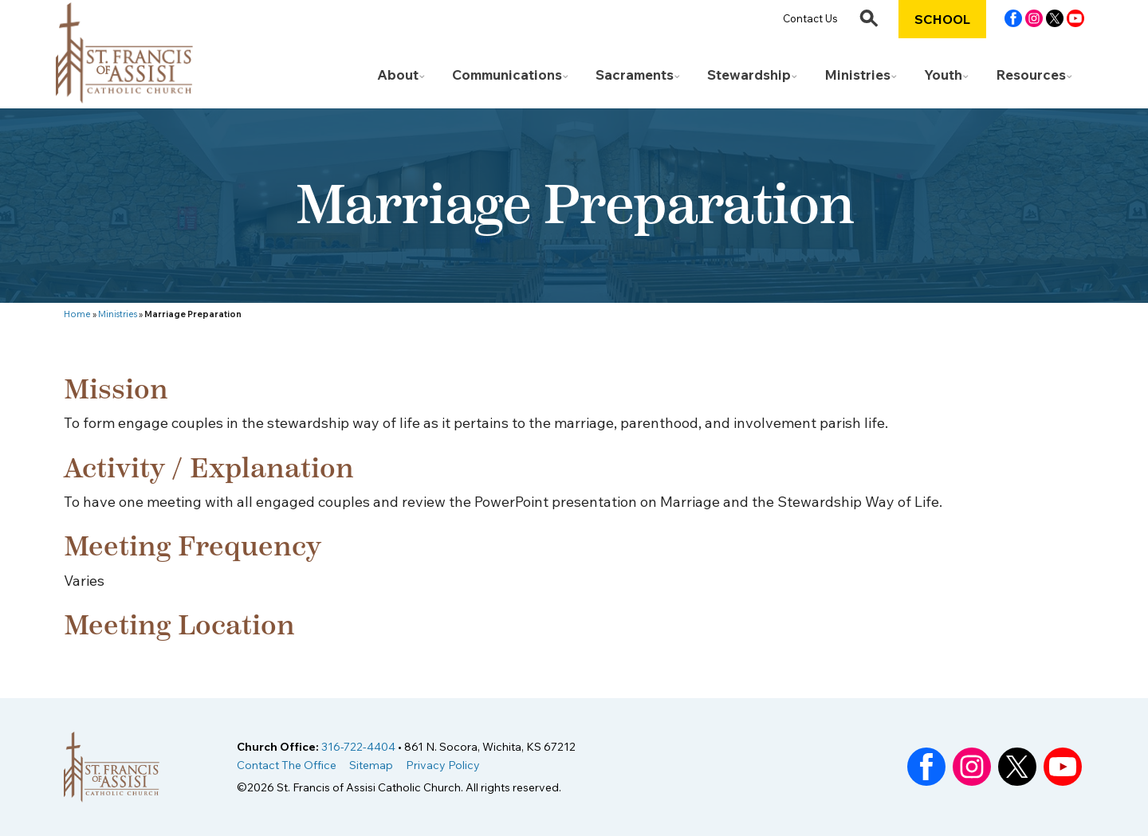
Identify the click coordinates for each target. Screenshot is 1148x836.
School (942, 19)
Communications (507, 74)
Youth (943, 74)
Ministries (857, 74)
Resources (1031, 74)
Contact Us (810, 18)
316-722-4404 (358, 747)
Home (77, 314)
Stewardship (749, 74)
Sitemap (371, 765)
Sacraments (635, 74)
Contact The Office (286, 765)
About (398, 74)
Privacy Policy (443, 765)
